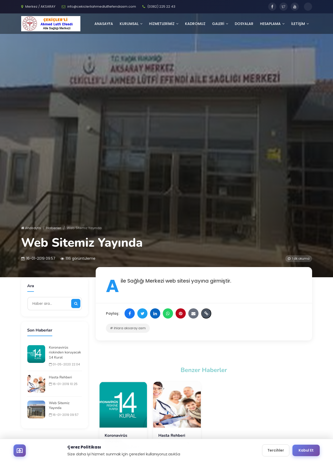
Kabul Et (306, 450)
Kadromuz (195, 23)
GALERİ (220, 23)
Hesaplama (272, 23)
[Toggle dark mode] (308, 7)
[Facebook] (272, 7)
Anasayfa (103, 23)
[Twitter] (283, 7)
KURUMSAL (131, 23)
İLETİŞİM (300, 23)
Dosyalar (244, 23)
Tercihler (275, 450)
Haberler (53, 228)
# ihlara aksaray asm (128, 328)
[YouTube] (295, 7)
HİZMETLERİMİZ (163, 23)
